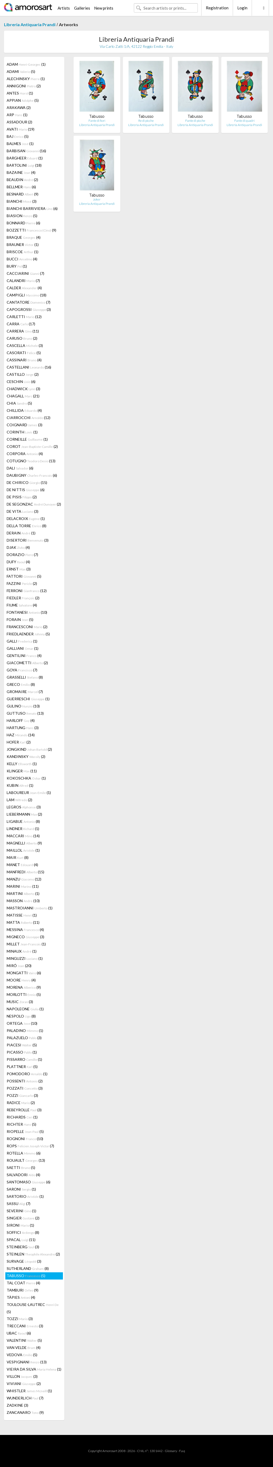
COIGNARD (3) (24, 425)
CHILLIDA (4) (24, 410)
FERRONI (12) (27, 590)
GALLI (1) (22, 641)
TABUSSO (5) (26, 1275)
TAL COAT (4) (23, 1283)
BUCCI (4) (22, 259)
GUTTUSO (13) (25, 713)
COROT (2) (32, 446)
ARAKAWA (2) (19, 107)
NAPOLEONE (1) (25, 1009)
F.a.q (182, 1451)
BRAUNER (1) (23, 244)
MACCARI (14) (23, 836)
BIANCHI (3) (22, 201)
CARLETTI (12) (24, 316)
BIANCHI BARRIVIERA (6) (32, 208)
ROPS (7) (30, 1146)
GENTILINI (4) (24, 655)
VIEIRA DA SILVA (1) (34, 1369)
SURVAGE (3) (24, 1261)
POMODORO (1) (27, 1073)
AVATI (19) (20, 129)
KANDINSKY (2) (26, 756)
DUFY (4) (18, 562)
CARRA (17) (21, 324)
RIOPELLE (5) (25, 1131)
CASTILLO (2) (23, 374)
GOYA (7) (22, 670)
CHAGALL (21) (23, 396)
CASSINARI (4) (24, 360)
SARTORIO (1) (25, 1196)
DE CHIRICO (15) (27, 482)
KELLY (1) (22, 763)
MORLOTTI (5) (24, 994)
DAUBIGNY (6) (32, 475)
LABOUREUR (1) (29, 792)
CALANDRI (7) (23, 280)
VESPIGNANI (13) (27, 1362)
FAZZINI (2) (22, 583)
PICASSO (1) (22, 1052)
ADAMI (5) (21, 71)
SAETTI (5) (21, 1167)
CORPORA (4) (25, 453)
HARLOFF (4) (21, 720)
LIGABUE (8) (23, 821)
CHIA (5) (19, 403)
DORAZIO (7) (22, 554)
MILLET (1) (26, 944)
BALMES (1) (20, 143)
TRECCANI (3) (25, 1326)
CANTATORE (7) (28, 302)
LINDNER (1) (23, 828)
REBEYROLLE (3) (24, 1110)
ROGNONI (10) (25, 1138)
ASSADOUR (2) (19, 122)
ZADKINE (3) (17, 1405)
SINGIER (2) (23, 1218)
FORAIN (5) (20, 619)
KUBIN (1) (20, 785)
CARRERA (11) (23, 331)
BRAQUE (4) (24, 237)
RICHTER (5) (21, 1124)
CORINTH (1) (22, 432)
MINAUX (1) (22, 951)
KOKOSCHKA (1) (26, 778)
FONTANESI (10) (27, 612)
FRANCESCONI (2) (27, 626)
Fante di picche (195, 121)
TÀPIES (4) (21, 1297)
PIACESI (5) (22, 1045)
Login (242, 7)
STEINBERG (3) (23, 1247)
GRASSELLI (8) (25, 677)
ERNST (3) (19, 569)
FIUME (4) (22, 605)
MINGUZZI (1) (25, 958)
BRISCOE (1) (22, 251)
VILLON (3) (22, 1376)
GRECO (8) (21, 684)
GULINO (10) (23, 706)
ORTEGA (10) (22, 1023)
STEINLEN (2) (33, 1254)
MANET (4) (22, 864)
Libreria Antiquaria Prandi (29, 24)
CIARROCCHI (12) (28, 417)
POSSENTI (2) (25, 1081)
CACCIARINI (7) (25, 273)
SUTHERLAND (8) (28, 1268)
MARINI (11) (23, 886)
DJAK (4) (18, 547)
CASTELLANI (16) (29, 367)
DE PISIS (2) (22, 497)
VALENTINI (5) (24, 1340)
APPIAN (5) (23, 100)
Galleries (82, 8)
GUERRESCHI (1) (28, 699)
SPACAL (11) (21, 1239)
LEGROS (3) (24, 807)
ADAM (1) (26, 64)
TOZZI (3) (20, 1318)
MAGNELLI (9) (24, 843)
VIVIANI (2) (24, 1383)
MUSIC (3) (20, 1001)
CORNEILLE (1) (27, 439)
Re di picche (146, 121)
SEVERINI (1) (21, 1210)
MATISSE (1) (22, 915)
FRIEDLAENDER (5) (28, 634)
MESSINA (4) (25, 929)
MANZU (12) (24, 879)
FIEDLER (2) (23, 598)
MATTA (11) (23, 922)
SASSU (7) (18, 1203)
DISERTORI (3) (28, 540)
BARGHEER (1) (25, 158)
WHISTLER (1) (29, 1390)
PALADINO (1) (25, 1030)
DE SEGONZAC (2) (34, 504)
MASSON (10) (23, 900)
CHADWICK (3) (23, 388)
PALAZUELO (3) (24, 1037)
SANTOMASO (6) (28, 1182)
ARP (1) (17, 114)
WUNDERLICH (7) (25, 1398)
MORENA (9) (24, 987)
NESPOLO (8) (21, 1016)
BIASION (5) (22, 215)
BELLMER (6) (21, 187)
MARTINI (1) (23, 893)
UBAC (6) (19, 1333)
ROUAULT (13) (26, 1160)
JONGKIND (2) (29, 749)
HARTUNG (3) (23, 727)
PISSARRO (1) (24, 1059)
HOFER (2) (19, 742)
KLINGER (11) (22, 771)
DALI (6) (20, 468)
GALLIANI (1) (22, 648)
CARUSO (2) (22, 338)
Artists (64, 8)
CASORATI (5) (24, 352)
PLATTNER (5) (22, 1066)
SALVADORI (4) (23, 1174)
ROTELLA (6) (24, 1153)
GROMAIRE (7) (25, 691)
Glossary (171, 1451)
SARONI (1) (21, 1189)
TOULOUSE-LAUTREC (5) (33, 1308)
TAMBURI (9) (22, 1290)
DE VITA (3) (22, 511)
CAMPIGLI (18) (26, 295)
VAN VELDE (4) (24, 1347)
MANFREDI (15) (25, 872)
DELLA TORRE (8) (26, 525)
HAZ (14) (21, 735)
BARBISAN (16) (26, 150)
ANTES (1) (20, 93)
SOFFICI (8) (23, 1232)
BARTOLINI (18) (24, 165)
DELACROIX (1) (26, 518)
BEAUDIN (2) (22, 179)
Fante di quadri (244, 121)
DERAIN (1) (21, 533)
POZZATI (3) (25, 1088)
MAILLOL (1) (23, 850)
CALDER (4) (24, 287)
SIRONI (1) (20, 1225)
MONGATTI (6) (24, 973)
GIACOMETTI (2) (27, 662)
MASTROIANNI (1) (30, 908)
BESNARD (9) (22, 194)
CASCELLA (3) (25, 345)
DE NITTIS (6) (26, 489)
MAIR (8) (18, 857)
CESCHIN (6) (21, 381)
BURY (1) (17, 266)
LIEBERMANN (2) (24, 814)
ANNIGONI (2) (24, 86)
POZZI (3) (22, 1095)
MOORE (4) (21, 980)
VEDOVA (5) (22, 1354)
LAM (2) (19, 799)
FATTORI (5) (24, 576)
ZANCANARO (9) (25, 1412)
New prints (103, 8)
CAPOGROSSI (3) (29, 309)
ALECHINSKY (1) (26, 78)
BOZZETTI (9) (31, 230)
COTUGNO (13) (31, 461)
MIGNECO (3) (25, 936)
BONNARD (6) (23, 223)
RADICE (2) (21, 1102)
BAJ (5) (18, 136)
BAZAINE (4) (21, 172)
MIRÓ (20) (19, 965)
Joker (97, 199)
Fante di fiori (97, 121)
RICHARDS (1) (22, 1117)
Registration (217, 7)
